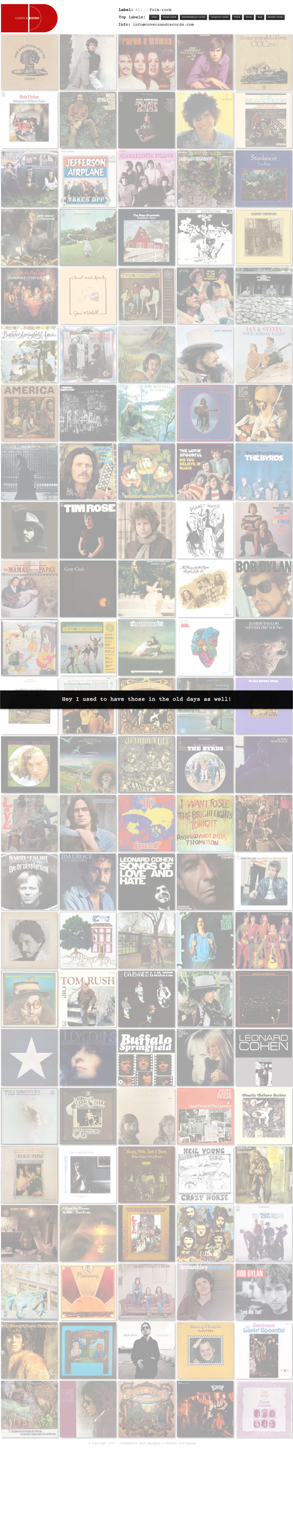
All (139, 10)
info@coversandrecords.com (163, 24)
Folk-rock (169, 17)
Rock (249, 17)
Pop (260, 17)
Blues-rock (275, 17)
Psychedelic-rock (193, 17)
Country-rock (219, 17)
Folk (237, 17)
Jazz (154, 17)
